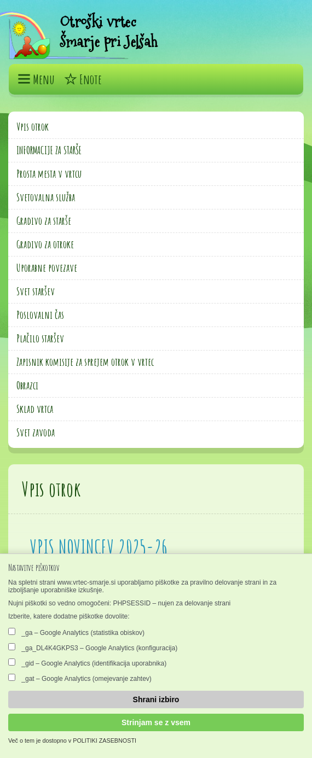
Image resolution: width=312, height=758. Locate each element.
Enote (83, 79)
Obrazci (27, 385)
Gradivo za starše (43, 221)
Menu (36, 79)
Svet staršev (35, 291)
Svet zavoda (35, 432)
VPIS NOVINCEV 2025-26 (98, 546)
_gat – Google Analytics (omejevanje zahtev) (80, 678)
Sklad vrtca (34, 409)
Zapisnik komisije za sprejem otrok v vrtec (85, 362)
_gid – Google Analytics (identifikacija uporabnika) (87, 662)
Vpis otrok (32, 126)
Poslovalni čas (40, 315)
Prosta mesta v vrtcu (49, 173)
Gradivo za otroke (45, 244)
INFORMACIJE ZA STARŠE (49, 150)
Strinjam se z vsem (156, 722)
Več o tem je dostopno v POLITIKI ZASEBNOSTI (72, 740)
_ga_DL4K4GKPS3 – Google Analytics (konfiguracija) (92, 647)
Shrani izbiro (156, 699)
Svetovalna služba (45, 197)
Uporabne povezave (46, 268)
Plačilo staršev (40, 338)
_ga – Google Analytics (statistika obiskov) (76, 632)
